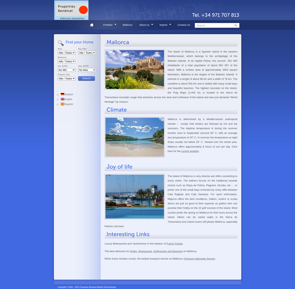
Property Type (64, 75)
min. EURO (63, 66)
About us (145, 25)
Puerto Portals (175, 243)
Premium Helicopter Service (199, 258)
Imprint (164, 25)
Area (60, 49)
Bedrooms (62, 58)
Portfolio (108, 25)
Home (93, 24)
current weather (190, 151)
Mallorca (127, 24)
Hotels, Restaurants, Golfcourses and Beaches (156, 251)
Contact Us (183, 24)
